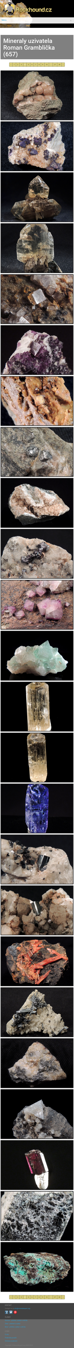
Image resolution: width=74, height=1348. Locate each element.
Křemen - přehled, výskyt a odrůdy (16, 1320)
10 (47, 64)
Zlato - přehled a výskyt (12, 1323)
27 (55, 64)
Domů (9, 26)
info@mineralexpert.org (22, 1308)
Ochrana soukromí (11, 1341)
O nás (7, 1334)
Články (28, 26)
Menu (4, 20)
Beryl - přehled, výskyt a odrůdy (15, 1327)
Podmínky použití (10, 1338)
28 (59, 64)
